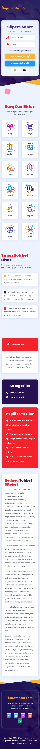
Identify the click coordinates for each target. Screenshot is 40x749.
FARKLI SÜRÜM (20, 63)
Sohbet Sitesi (25, 740)
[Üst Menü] (35, 8)
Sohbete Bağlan (20, 56)
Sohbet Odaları (15, 393)
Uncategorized (15, 397)
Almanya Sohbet (24, 743)
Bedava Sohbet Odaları (19, 434)
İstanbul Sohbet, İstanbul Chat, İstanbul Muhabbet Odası (20, 425)
